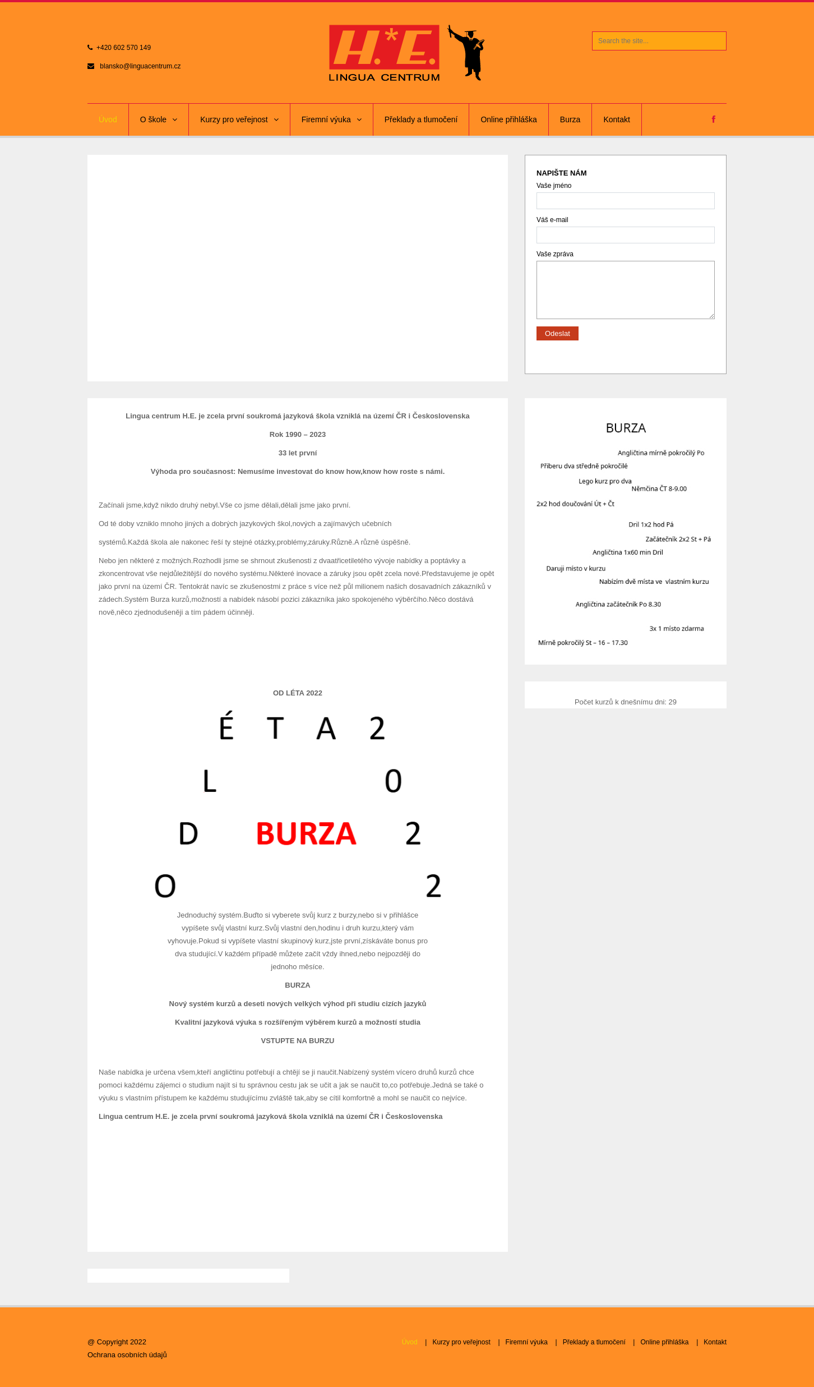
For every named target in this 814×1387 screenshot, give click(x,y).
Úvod (108, 119)
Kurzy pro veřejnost (239, 119)
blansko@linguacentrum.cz (140, 66)
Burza (570, 119)
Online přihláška (508, 119)
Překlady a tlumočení (421, 119)
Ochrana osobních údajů (127, 1355)
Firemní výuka (332, 119)
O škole (158, 119)
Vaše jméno (625, 195)
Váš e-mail (625, 229)
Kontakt (616, 119)
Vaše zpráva (625, 260)
